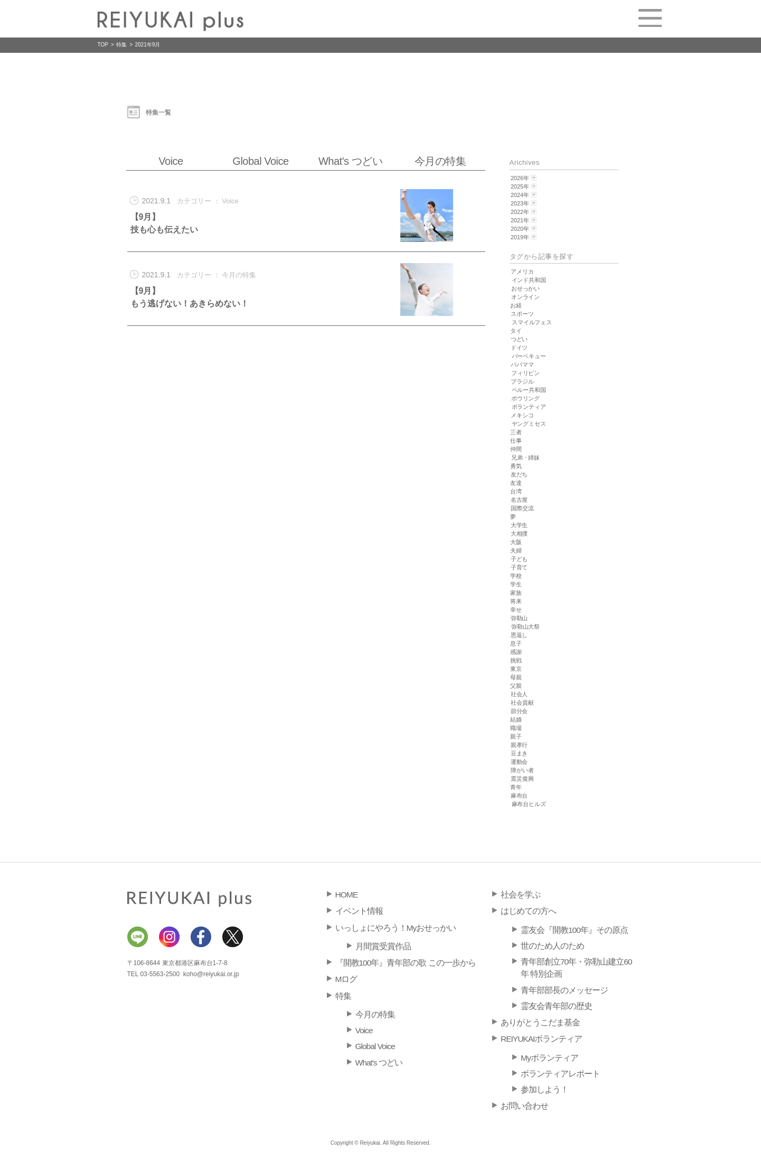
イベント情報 (359, 910)
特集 (121, 45)
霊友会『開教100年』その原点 (574, 929)
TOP (103, 45)
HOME (346, 894)
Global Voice (260, 161)
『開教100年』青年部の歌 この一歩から (405, 962)
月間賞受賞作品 (383, 946)
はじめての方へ (528, 910)
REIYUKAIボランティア (541, 1038)
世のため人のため (552, 945)
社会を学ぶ (520, 894)
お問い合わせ (524, 1105)
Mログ (346, 979)
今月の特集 (440, 161)
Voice (170, 161)
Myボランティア (549, 1057)
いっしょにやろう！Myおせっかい (395, 927)
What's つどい (350, 161)
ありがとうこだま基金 (540, 1022)
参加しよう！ (544, 1089)
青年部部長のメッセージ (564, 990)
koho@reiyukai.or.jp (211, 974)
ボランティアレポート (560, 1073)
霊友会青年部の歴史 (556, 1006)
